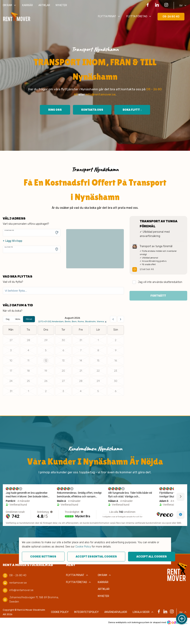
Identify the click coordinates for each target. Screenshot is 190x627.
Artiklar (44, 5)
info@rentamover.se (101, 94)
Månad (29, 319)
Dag (7, 319)
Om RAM (10, 5)
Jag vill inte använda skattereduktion (157, 282)
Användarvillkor (115, 612)
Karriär (27, 5)
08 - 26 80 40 (17, 575)
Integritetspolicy (86, 612)
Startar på (9, 230)
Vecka (17, 319)
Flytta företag (139, 16)
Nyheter (61, 5)
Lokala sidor (143, 612)
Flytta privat (109, 16)
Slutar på (9, 247)
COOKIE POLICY (60, 612)
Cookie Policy (83, 546)
